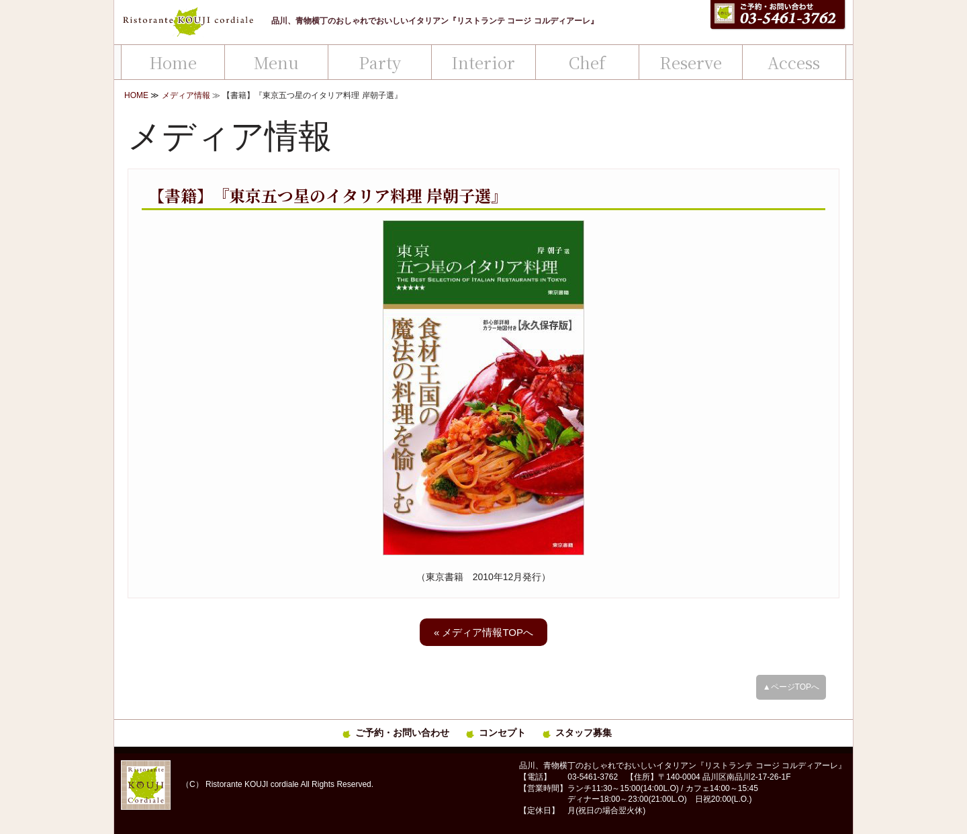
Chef (587, 62)
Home (173, 62)
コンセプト (502, 732)
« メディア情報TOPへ (483, 632)
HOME (136, 95)
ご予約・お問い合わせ (402, 732)
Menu (276, 62)
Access (794, 62)
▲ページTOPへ (791, 687)
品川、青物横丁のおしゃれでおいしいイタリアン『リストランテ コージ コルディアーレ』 (434, 21)
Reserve (690, 62)
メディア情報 (186, 95)
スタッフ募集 (583, 732)
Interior (483, 62)
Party (380, 62)
